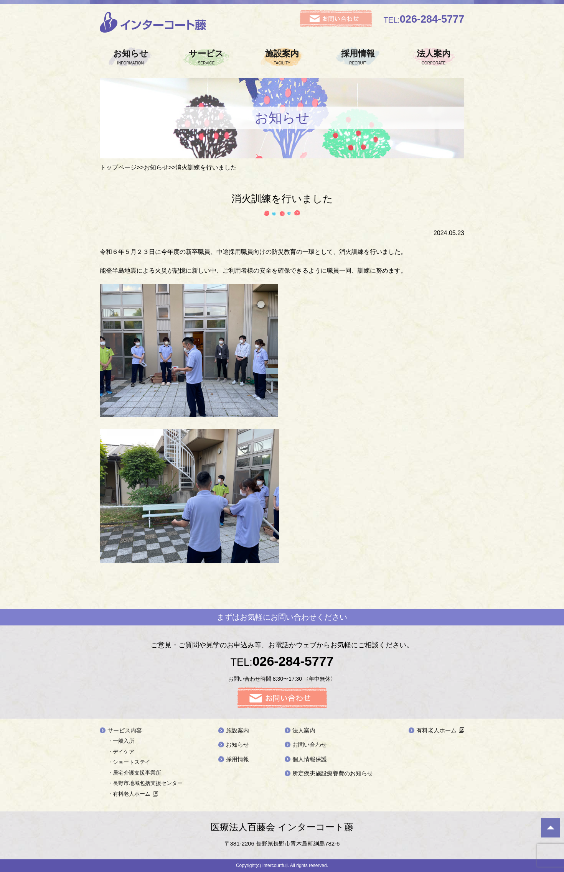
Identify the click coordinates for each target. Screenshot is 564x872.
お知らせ (130, 57)
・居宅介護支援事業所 (134, 773)
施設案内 (282, 57)
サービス (206, 57)
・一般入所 (120, 741)
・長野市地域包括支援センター (145, 783)
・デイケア (120, 752)
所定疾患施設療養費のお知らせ (332, 773)
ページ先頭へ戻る (550, 827)
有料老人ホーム (436, 730)
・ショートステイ (128, 762)
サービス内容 (124, 730)
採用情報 (358, 57)
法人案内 (433, 57)
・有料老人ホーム (128, 794)
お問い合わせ (309, 744)
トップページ (118, 167)
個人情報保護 (309, 759)
